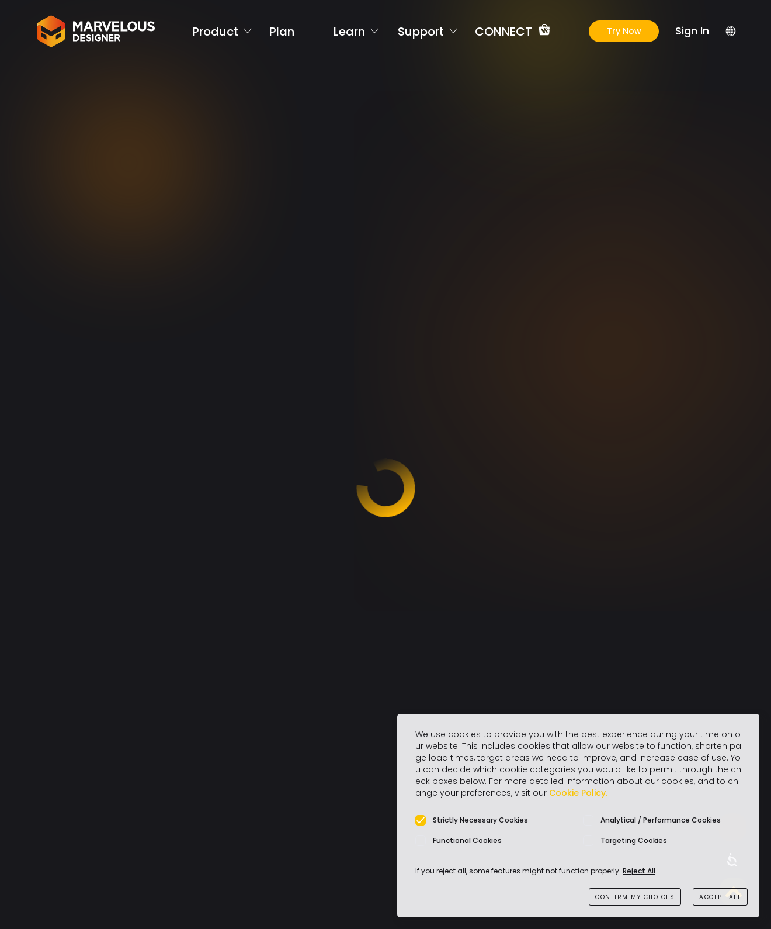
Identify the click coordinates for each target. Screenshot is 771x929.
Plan (281, 31)
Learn (349, 31)
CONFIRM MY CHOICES (635, 897)
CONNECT (503, 31)
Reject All (639, 871)
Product (215, 31)
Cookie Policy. (578, 793)
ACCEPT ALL (720, 897)
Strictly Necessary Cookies (480, 820)
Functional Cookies (467, 840)
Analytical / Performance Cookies (660, 820)
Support (421, 31)
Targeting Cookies (633, 840)
